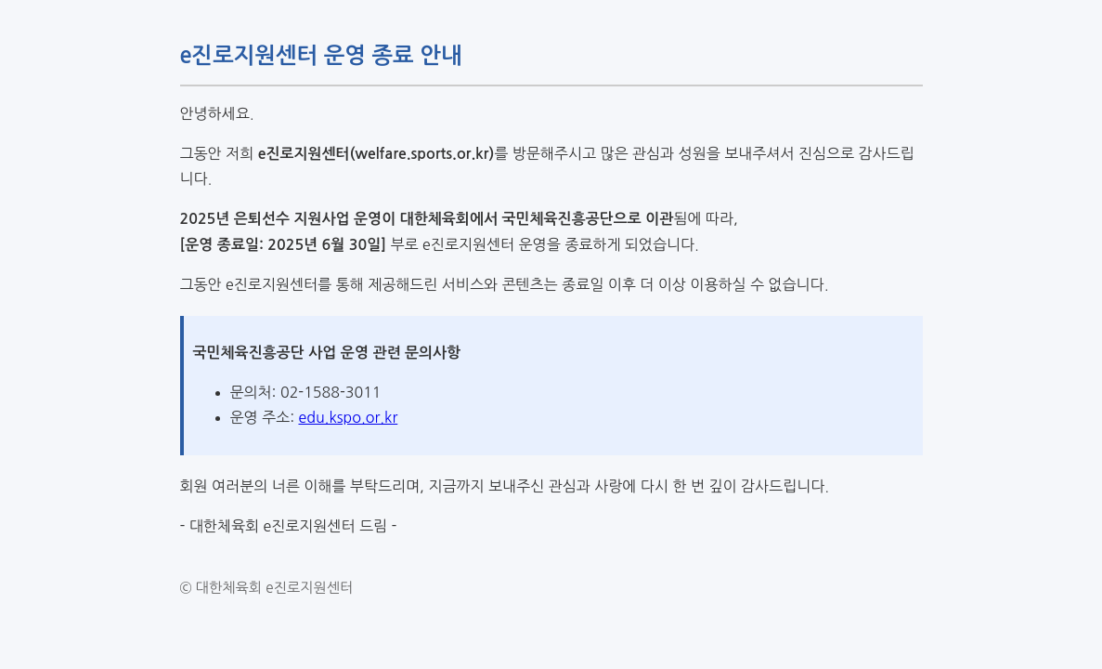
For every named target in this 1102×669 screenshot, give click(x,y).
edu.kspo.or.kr (347, 417)
